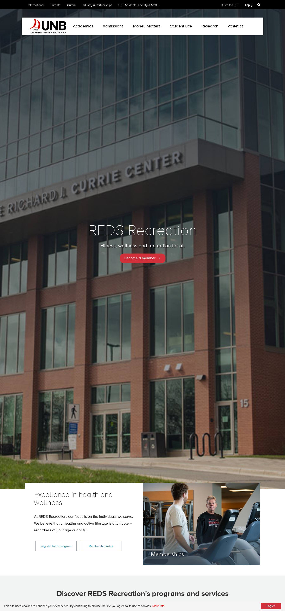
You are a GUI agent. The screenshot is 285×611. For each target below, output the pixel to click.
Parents (55, 5)
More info (158, 606)
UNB (139, 6)
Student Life (181, 26)
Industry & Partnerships (97, 5)
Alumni (71, 5)
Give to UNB (230, 5)
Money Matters (146, 26)
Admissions (113, 26)
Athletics (235, 26)
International (36, 5)
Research (209, 26)
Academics (83, 26)
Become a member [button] (140, 258)
